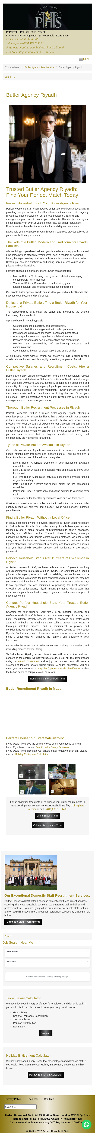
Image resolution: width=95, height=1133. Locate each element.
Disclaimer (32, 1099)
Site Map (49, 1099)
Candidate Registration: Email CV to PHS (30, 52)
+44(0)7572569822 (31, 43)
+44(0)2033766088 (26, 39)
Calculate (46, 1033)
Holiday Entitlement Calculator (31, 754)
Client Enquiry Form (47, 815)
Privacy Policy (13, 1099)
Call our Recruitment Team (47, 825)
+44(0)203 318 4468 (56, 809)
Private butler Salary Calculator (52, 747)
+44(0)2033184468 (28, 661)
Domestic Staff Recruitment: (23, 921)
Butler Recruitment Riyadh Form (47, 678)
